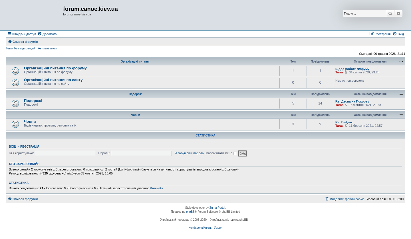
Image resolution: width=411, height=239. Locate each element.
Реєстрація (29, 146)
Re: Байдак (343, 122)
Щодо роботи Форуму (352, 69)
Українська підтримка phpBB (229, 219)
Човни (135, 115)
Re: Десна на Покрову (352, 101)
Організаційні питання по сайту (53, 80)
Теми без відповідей (20, 48)
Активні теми (47, 48)
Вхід (12, 146)
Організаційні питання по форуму (55, 68)
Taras (339, 72)
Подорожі (135, 94)
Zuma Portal (217, 207)
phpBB (190, 211)
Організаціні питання (135, 61)
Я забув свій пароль (189, 153)
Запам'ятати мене (221, 153)
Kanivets (156, 188)
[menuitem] (47, 34)
